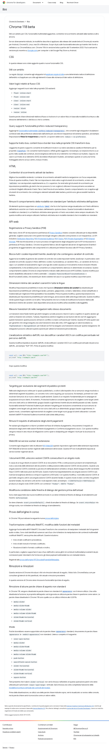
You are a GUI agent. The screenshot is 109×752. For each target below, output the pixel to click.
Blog (61, 3)
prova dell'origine (52, 518)
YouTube (76, 732)
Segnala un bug (8, 728)
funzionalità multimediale (42, 131)
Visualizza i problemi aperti (12, 732)
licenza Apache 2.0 (39, 708)
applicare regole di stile (55, 74)
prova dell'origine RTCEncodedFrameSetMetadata (39, 560)
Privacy (11, 747)
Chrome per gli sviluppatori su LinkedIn (86, 735)
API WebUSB (48, 446)
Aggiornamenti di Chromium (47, 728)
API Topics (59, 239)
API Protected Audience (44, 239)
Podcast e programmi (45, 739)
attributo (43, 206)
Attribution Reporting (25, 239)
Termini (5, 747)
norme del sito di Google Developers (78, 708)
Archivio (41, 735)
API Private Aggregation (74, 239)
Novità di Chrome (73, 3)
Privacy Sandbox (55, 233)
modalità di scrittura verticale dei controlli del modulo (29, 688)
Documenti (37, 3)
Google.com (32, 51)
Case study (52, 3)
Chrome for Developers (16, 21)
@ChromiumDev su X (81, 728)
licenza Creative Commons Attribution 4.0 (80, 706)
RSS (75, 739)
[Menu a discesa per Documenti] (43, 2)
